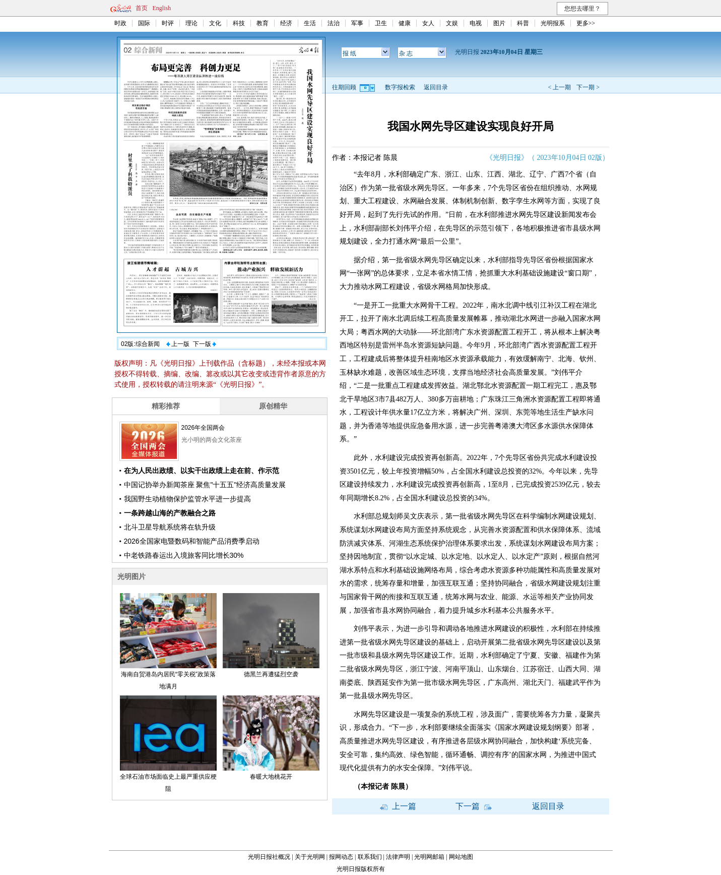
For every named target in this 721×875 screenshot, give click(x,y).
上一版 (177, 343)
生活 (310, 23)
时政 (120, 23)
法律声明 (398, 856)
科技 (239, 23)
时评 (168, 23)
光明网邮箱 (429, 856)
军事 (357, 23)
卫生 (381, 23)
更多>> (586, 23)
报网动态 (341, 856)
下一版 (204, 343)
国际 (144, 23)
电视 (476, 23)
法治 (333, 23)
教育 (262, 23)
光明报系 (553, 23)
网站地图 (461, 856)
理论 (191, 23)
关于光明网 (310, 856)
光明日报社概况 (269, 856)
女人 (428, 23)
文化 (215, 23)
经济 (286, 23)
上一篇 (398, 806)
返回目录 (436, 87)
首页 (142, 8)
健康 (405, 23)
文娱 (452, 23)
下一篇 (473, 806)
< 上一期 (559, 87)
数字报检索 (400, 87)
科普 (523, 23)
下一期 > (588, 87)
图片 (499, 23)
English (162, 8)
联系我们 (370, 856)
